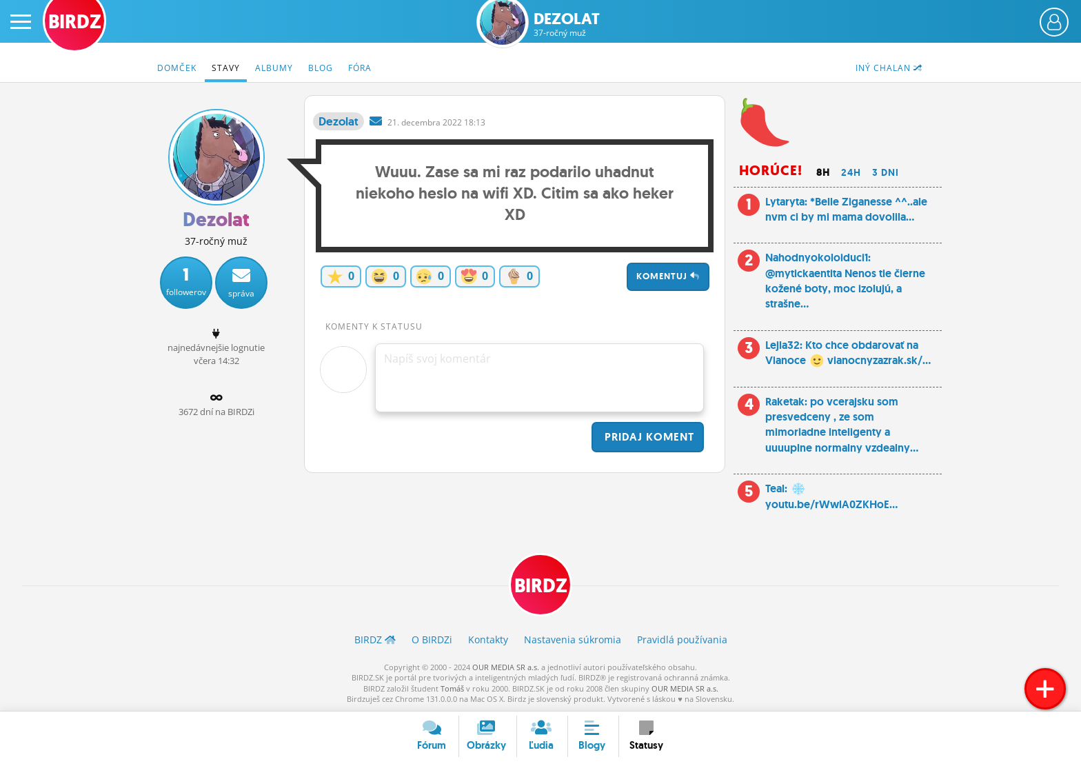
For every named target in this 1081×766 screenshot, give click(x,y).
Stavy (226, 68)
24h (851, 172)
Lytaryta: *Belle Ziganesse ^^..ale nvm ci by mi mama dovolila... (846, 209)
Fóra (360, 68)
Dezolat (567, 24)
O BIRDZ (432, 639)
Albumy (274, 68)
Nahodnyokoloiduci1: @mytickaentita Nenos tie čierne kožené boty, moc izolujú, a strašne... (845, 280)
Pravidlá (682, 639)
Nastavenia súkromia (572, 639)
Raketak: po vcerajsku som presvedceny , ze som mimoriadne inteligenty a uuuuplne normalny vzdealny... (841, 424)
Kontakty (488, 639)
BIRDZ (540, 585)
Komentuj (668, 276)
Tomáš (452, 688)
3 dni (885, 172)
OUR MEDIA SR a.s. (505, 667)
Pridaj (647, 437)
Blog (320, 68)
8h (823, 172)
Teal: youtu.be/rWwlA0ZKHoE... (831, 496)
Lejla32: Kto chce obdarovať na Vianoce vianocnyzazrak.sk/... (848, 352)
